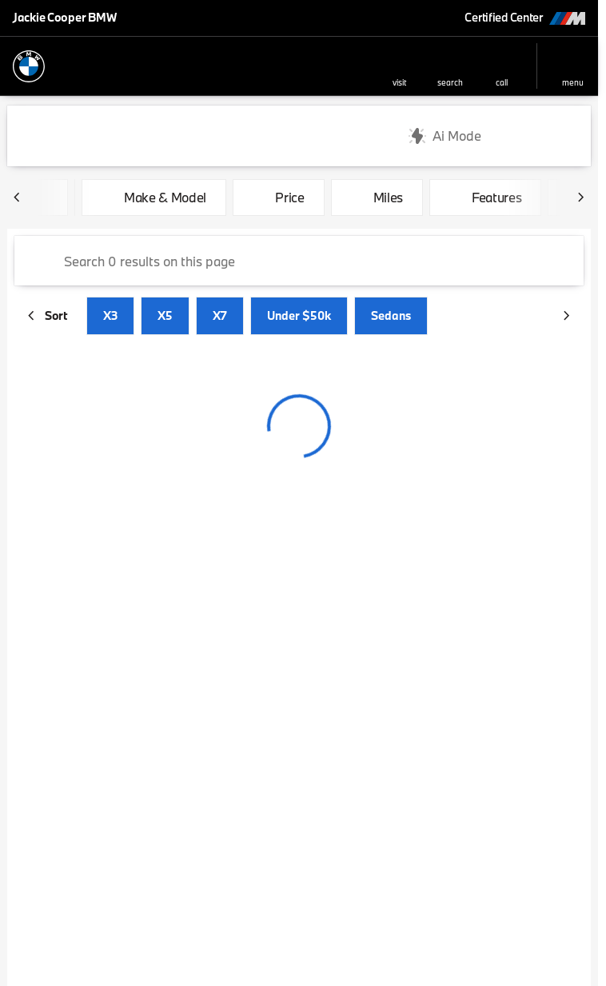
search (450, 82)
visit (399, 82)
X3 (110, 315)
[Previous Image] (17, 197)
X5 (165, 315)
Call (502, 82)
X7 (220, 315)
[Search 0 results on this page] (299, 261)
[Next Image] (580, 197)
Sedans (391, 315)
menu (573, 82)
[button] (399, 66)
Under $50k (299, 315)
